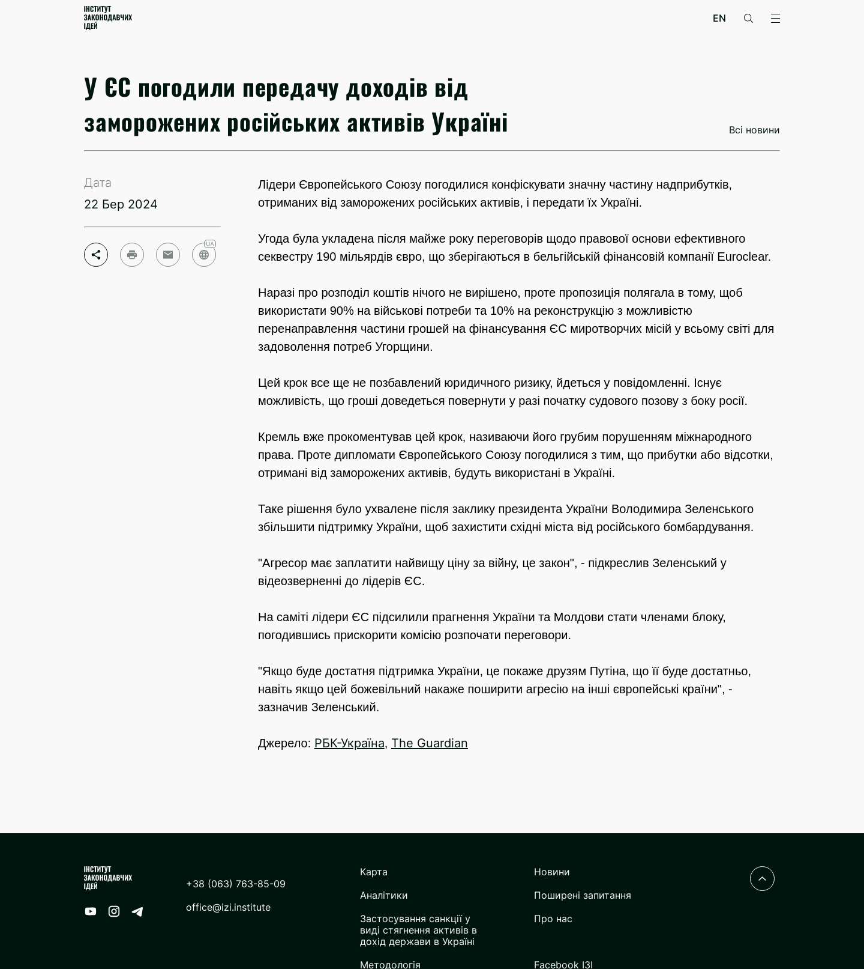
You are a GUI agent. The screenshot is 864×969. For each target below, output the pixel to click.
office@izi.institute (228, 907)
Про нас (553, 919)
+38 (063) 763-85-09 (236, 884)
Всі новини (754, 130)
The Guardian (429, 743)
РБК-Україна (349, 743)
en (719, 18)
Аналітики (384, 895)
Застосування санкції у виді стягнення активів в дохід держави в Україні (418, 930)
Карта (374, 872)
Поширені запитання (582, 895)
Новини (552, 872)
